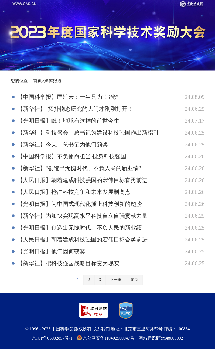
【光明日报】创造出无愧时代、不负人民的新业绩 (79, 227)
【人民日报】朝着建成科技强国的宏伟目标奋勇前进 (82, 180)
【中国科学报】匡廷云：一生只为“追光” (68, 97)
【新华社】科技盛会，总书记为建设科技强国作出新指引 (88, 132)
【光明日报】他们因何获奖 (51, 251)
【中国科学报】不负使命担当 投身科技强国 (71, 156)
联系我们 (101, 329)
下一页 (115, 280)
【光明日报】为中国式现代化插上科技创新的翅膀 (79, 204)
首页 (37, 80)
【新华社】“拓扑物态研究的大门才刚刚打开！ (75, 109)
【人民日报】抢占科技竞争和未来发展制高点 (74, 192)
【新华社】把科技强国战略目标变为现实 (68, 263)
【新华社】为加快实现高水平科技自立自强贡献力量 (82, 216)
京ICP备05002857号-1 (52, 338)
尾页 (134, 280)
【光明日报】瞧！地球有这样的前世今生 (68, 121)
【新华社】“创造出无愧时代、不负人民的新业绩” (79, 168)
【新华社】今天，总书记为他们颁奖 (62, 144)
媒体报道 (53, 80)
